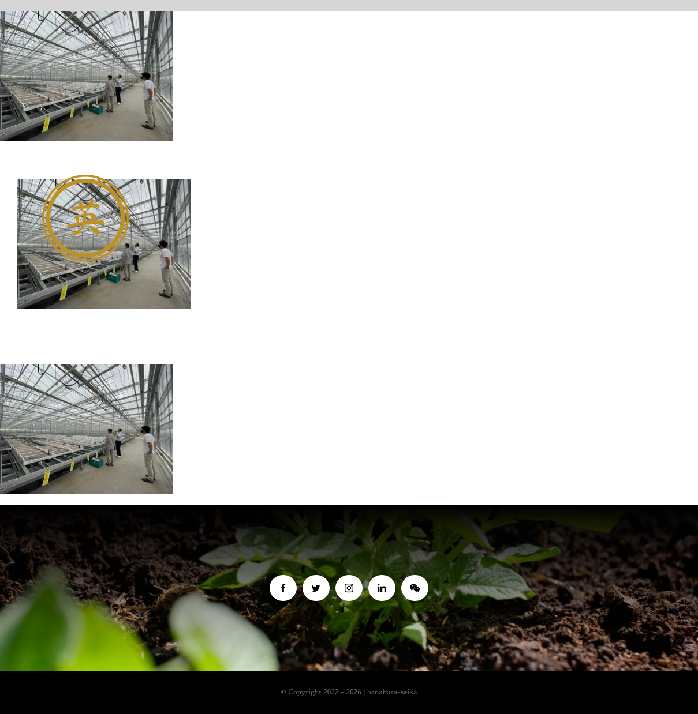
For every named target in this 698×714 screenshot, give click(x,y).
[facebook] (283, 588)
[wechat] (414, 588)
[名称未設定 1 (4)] (85, 180)
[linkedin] (381, 588)
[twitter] (316, 588)
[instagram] (349, 588)
